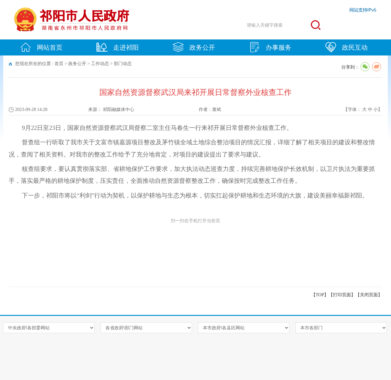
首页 (58, 63)
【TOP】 (320, 294)
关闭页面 (369, 294)
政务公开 (194, 47)
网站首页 (41, 47)
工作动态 (100, 63)
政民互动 (346, 47)
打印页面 (342, 294)
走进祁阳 (117, 47)
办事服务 (270, 47)
